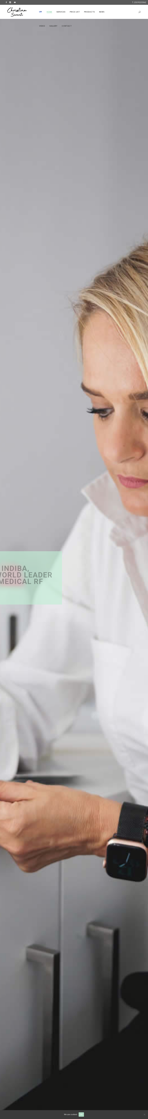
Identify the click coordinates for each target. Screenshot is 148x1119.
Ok (81, 1114)
